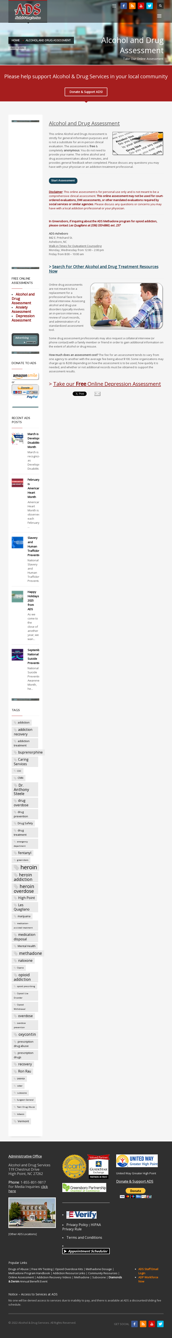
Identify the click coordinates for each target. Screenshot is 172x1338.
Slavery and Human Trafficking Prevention (35, 546)
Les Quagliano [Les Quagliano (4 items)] (22, 907)
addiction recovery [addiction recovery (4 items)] (23, 731)
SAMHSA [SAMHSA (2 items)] (21, 1078)
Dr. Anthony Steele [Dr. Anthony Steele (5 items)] (21, 789)
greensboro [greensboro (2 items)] (22, 860)
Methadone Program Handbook (29, 1273)
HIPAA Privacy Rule (81, 1226)
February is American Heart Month (34, 488)
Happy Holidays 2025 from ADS (33, 600)
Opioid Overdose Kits (69, 1269)
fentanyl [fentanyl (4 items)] (24, 853)
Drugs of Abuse (18, 1269)
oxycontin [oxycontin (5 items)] (27, 1034)
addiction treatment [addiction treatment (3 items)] (22, 743)
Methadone (81, 1277)
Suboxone (99, 1277)
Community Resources (102, 1273)
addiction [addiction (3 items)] (24, 722)
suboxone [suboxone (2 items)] (22, 1093)
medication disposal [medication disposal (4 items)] (24, 936)
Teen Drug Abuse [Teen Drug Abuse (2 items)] (26, 1107)
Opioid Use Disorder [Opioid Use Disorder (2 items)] (21, 995)
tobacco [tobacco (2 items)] (20, 1114)
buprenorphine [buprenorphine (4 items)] (30, 752)
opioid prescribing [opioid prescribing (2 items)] (26, 986)
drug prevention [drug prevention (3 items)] (21, 814)
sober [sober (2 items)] (19, 1085)
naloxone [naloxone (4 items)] (25, 960)
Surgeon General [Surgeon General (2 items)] (25, 1099)
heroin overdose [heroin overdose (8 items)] (24, 888)
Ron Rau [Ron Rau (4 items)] (24, 1071)
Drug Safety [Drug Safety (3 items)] (25, 823)
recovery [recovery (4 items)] (25, 1064)
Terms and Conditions (84, 1237)
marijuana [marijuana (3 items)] (24, 916)
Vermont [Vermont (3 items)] (23, 1121)
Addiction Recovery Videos (54, 1277)
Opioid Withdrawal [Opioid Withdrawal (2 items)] (19, 1006)
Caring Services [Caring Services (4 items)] (21, 761)
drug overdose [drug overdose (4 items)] (21, 802)
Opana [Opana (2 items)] (20, 967)
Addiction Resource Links (69, 1273)
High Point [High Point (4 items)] (26, 898)
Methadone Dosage (99, 1269)
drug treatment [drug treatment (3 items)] (20, 832)
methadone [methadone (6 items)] (30, 953)
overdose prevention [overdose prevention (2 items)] (20, 1025)
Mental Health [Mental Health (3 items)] (27, 946)
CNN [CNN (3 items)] (20, 778)
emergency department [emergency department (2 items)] (21, 843)
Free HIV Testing (41, 1269)
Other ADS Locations (22, 1234)
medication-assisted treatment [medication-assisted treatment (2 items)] (23, 925)
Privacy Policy (77, 1224)
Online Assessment (21, 1277)
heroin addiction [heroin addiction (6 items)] (23, 877)
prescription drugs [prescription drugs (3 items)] (23, 1055)
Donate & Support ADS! (86, 92)
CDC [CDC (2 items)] (19, 771)
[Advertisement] (25, 194)
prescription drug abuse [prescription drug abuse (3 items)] (23, 1044)
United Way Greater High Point (136, 1173)
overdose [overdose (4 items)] (25, 1016)
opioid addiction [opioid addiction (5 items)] (22, 977)
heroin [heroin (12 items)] (28, 867)
